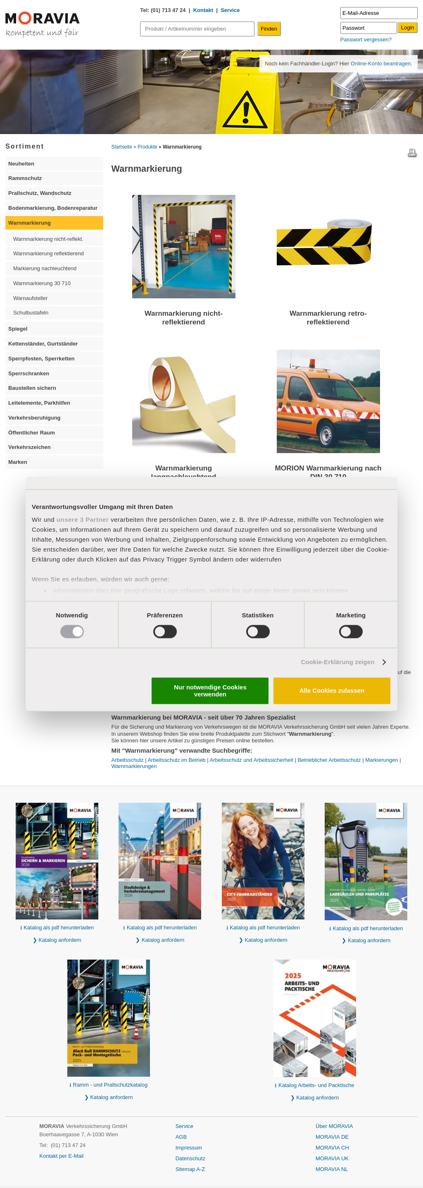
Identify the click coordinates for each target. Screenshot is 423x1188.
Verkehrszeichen (29, 447)
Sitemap (186, 1169)
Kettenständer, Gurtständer (43, 344)
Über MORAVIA (334, 1126)
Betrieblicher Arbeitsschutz (329, 760)
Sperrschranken (28, 373)
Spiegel (17, 329)
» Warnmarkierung (180, 147)
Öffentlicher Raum (31, 433)
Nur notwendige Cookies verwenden (210, 691)
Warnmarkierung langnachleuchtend (183, 472)
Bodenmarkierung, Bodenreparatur (52, 208)
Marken (17, 462)
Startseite (122, 147)
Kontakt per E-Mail (61, 1156)
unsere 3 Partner (83, 519)
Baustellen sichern (32, 388)
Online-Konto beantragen (380, 63)
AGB (181, 1137)
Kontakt (203, 10)
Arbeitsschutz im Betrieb (176, 760)
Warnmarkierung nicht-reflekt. (48, 239)
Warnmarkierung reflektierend (48, 253)
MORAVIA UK (332, 1158)
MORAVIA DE (332, 1137)
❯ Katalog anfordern (57, 940)
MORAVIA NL (332, 1169)
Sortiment (24, 146)
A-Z (200, 1169)
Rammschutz (25, 178)
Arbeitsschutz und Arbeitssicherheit (251, 760)
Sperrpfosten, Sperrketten (41, 358)
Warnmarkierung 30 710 (42, 283)
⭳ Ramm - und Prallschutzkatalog (108, 1085)
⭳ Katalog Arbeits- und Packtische (314, 1085)
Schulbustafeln (30, 313)
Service (230, 10)
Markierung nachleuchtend (44, 268)
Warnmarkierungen (134, 766)
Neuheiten (21, 164)
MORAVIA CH (332, 1148)
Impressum (189, 1148)
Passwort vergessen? (366, 39)
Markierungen (381, 760)
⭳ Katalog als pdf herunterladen (57, 927)
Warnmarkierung (29, 223)
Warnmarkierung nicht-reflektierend (184, 317)
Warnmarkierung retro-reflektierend (328, 317)
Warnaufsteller (30, 298)
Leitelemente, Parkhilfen (39, 403)
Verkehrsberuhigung (34, 418)
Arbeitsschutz (128, 760)
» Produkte (145, 147)
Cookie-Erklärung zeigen (337, 662)
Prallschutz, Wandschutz (39, 193)
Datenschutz (190, 1158)
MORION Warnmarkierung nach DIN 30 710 (328, 472)
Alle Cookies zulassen (332, 690)
